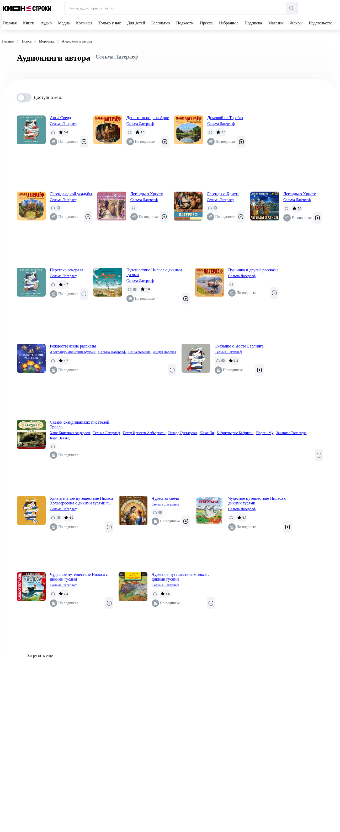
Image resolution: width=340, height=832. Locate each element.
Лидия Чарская (164, 352)
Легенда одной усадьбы (71, 194)
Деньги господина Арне (147, 117)
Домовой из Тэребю (225, 117)
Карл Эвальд (60, 438)
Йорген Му (265, 433)
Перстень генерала (66, 270)
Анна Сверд (60, 117)
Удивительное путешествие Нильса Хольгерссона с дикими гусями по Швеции (81, 500)
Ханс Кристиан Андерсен (70, 433)
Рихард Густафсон (183, 433)
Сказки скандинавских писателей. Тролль (80, 424)
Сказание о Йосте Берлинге (239, 346)
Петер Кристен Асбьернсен (144, 433)
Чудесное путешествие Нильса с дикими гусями (257, 500)
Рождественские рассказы (73, 346)
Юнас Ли (207, 433)
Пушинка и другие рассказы (253, 270)
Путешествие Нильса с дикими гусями (154, 272)
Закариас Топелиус (291, 433)
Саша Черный (139, 352)
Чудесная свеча (165, 498)
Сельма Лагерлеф (63, 124)
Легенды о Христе (146, 194)
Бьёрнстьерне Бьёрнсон (235, 433)
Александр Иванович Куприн (73, 352)
